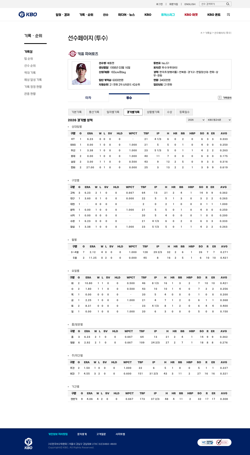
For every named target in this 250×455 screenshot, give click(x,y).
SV (110, 133)
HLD (119, 133)
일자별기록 (113, 112)
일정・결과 (63, 14)
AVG (224, 133)
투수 (129, 98)
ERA (90, 133)
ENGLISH (190, 4)
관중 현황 (30, 93)
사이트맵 (120, 434)
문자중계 (82, 434)
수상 (169, 112)
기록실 (28, 51)
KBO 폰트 (214, 14)
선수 (105, 14)
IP (158, 133)
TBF (146, 133)
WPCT (133, 133)
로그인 (159, 4)
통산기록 (94, 112)
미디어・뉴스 (126, 14)
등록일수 (184, 112)
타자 (88, 98)
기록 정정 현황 (33, 86)
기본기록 (76, 112)
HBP (192, 133)
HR (175, 133)
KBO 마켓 (191, 14)
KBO (148, 14)
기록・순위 (86, 14)
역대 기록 (30, 72)
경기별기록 (133, 112)
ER (213, 133)
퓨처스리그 (168, 14)
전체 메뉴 (228, 15)
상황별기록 (153, 112)
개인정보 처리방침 (58, 434)
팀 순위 (28, 58)
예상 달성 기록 (33, 79)
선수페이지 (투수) (222, 32)
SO (202, 133)
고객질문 (101, 434)
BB (183, 133)
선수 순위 (30, 65)
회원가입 (173, 4)
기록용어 (227, 97)
